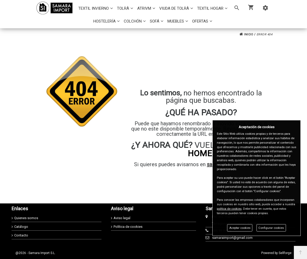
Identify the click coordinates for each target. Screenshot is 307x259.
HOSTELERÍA (104, 21)
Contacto (21, 235)
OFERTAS (200, 21)
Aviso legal (122, 218)
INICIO (246, 34)
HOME (200, 153)
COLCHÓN (133, 21)
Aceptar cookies (239, 228)
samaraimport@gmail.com (232, 238)
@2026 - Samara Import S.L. (35, 253)
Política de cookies (128, 227)
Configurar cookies (271, 228)
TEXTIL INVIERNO (93, 8)
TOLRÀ (123, 8)
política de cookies (229, 209)
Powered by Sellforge (276, 253)
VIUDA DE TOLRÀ (174, 8)
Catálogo (21, 227)
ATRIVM (144, 8)
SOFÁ (154, 21)
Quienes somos (26, 218)
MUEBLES (175, 21)
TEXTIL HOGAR (210, 8)
